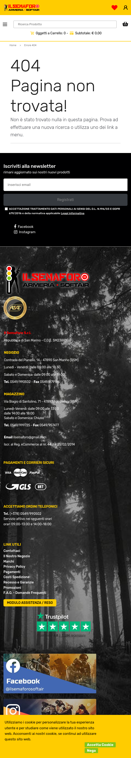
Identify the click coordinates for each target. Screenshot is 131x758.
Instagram (24, 232)
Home (13, 45)
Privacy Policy (14, 567)
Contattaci (11, 551)
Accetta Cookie (100, 745)
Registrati (65, 199)
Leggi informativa (72, 213)
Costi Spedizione (16, 577)
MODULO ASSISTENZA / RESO (30, 603)
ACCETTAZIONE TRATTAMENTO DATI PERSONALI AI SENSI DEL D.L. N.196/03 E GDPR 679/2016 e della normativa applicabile (64, 211)
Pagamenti (11, 572)
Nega (91, 750)
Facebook (23, 227)
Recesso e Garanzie (18, 582)
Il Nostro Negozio (16, 556)
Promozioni (12, 588)
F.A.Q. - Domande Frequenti (24, 593)
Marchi (8, 562)
